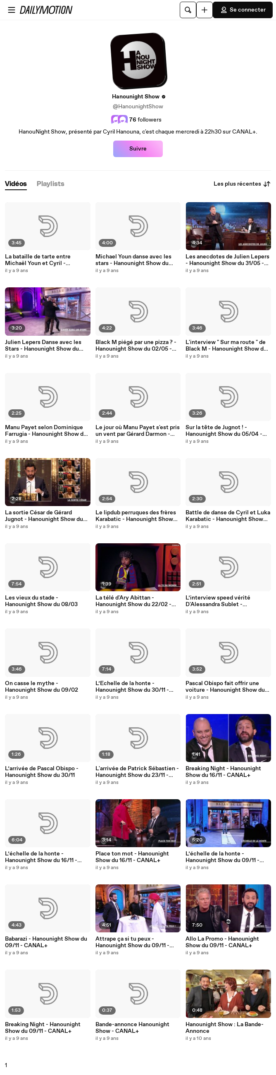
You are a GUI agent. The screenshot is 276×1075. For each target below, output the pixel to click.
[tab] (16, 184)
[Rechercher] (188, 10)
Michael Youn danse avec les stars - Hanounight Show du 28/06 (133, 260)
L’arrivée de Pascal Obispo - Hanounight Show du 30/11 (42, 772)
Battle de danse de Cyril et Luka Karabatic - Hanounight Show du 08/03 (228, 516)
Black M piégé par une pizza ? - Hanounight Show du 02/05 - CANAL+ (135, 345)
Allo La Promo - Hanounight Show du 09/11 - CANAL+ (222, 942)
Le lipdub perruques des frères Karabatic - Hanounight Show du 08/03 (135, 516)
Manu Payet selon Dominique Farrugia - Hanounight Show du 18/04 (46, 430)
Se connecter (243, 10)
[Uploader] (204, 10)
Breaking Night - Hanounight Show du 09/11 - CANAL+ (43, 1027)
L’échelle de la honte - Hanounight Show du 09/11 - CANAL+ (222, 857)
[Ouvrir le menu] (11, 10)
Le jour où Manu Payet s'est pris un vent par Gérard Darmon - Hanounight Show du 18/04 (137, 430)
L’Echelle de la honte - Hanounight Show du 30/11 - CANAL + (132, 686)
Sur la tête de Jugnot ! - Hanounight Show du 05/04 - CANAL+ (224, 430)
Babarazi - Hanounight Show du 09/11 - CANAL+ (46, 942)
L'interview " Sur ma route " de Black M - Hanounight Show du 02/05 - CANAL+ (226, 345)
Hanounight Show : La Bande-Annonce (225, 1027)
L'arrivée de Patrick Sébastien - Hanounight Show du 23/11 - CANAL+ (137, 772)
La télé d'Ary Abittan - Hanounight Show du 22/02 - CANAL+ (133, 601)
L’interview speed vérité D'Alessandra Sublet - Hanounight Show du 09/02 (222, 601)
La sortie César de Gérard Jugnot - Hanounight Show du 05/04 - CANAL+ (44, 516)
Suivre (138, 149)
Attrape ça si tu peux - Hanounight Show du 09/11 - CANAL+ (132, 942)
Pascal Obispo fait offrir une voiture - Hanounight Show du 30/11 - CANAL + (225, 686)
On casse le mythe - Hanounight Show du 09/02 (41, 686)
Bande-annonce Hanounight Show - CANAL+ (132, 1027)
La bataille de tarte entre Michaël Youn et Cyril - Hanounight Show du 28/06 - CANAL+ (43, 260)
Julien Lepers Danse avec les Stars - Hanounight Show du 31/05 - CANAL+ (43, 345)
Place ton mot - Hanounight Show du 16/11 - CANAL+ (132, 857)
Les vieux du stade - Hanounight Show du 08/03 (41, 601)
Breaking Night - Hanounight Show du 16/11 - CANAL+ (223, 772)
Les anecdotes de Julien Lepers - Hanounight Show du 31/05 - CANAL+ (227, 260)
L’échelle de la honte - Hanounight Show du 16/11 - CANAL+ (41, 857)
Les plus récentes (242, 184)
